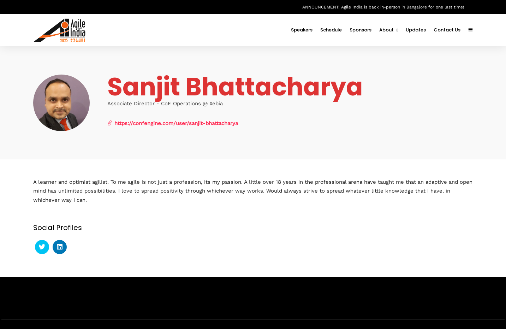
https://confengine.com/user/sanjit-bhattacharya (172, 123)
